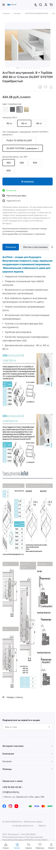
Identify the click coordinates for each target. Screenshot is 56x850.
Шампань (26, 109)
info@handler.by (10, 792)
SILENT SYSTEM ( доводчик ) (23, 148)
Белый (5, 109)
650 (9, 170)
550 (35, 162)
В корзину (27, 181)
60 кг (24, 123)
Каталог (7, 761)
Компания (8, 753)
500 (22, 162)
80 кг (39, 123)
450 (9, 162)
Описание (10, 247)
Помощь (7, 769)
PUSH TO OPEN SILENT (19, 140)
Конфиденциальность (23, 825)
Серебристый (19, 109)
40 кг (9, 123)
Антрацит (12, 109)
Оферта (42, 825)
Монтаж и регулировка (35, 247)
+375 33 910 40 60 (11, 787)
